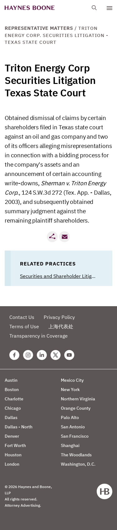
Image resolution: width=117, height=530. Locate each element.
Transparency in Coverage (38, 336)
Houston (13, 455)
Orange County (75, 408)
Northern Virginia (78, 399)
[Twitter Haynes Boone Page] (56, 355)
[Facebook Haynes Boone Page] (14, 355)
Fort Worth (15, 445)
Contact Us (21, 317)
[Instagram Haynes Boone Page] (28, 355)
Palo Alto (70, 417)
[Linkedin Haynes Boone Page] (42, 355)
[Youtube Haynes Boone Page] (69, 355)
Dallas (11, 417)
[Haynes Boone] (30, 8)
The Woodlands (76, 455)
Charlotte (14, 399)
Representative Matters (39, 28)
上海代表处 (60, 326)
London (12, 464)
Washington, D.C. (78, 464)
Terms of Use (24, 326)
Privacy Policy (59, 317)
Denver (12, 436)
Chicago (13, 408)
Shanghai (70, 445)
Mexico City (72, 380)
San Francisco (75, 436)
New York (70, 389)
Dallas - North (18, 427)
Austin (11, 380)
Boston (12, 389)
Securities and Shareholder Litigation (61, 276)
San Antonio (73, 427)
